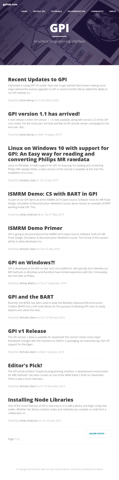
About (112, 11)
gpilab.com (10, 4)
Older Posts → (98, 433)
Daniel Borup (27, 100)
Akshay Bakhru (27, 283)
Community (97, 11)
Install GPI (39, 11)
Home (24, 11)
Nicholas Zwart (27, 249)
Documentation (76, 11)
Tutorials (56, 11)
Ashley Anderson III (30, 214)
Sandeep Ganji (27, 180)
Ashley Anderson (28, 420)
